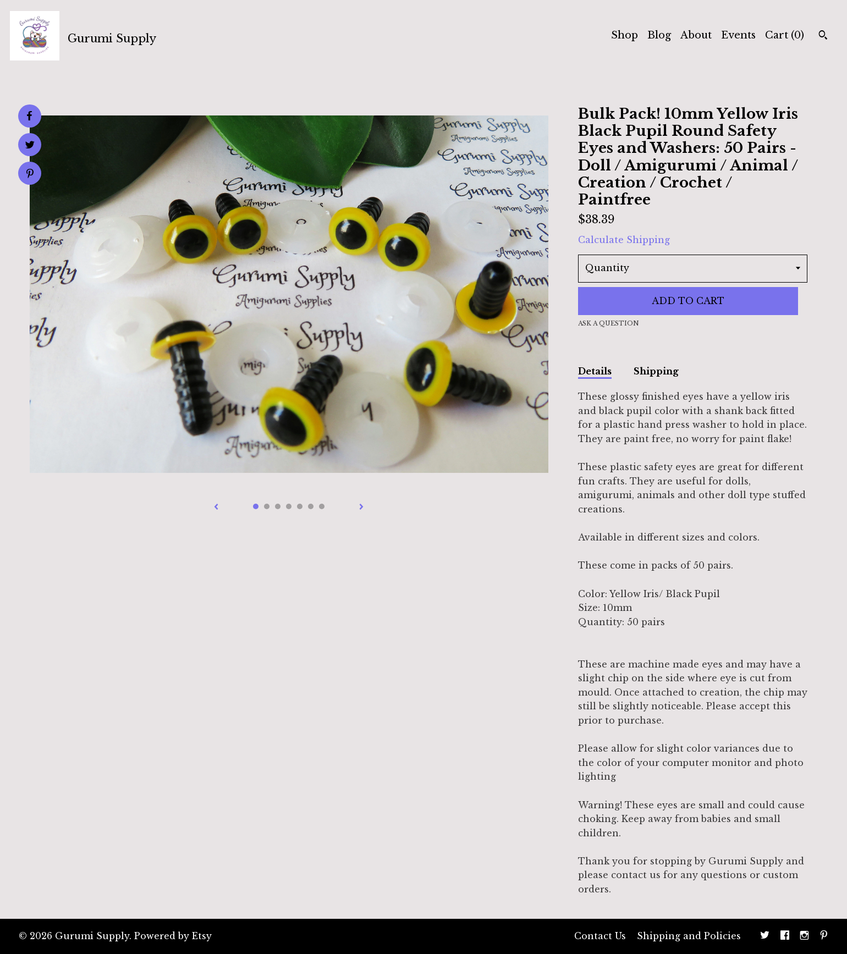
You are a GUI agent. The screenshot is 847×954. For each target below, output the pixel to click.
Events (738, 35)
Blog (659, 35)
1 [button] (255, 506)
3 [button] (277, 506)
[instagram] (804, 936)
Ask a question (608, 323)
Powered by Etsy (173, 935)
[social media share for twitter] (30, 146)
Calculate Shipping (624, 239)
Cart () (784, 35)
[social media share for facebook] (29, 116)
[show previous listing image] (216, 507)
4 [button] (289, 506)
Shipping (656, 371)
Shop (624, 35)
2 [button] (267, 506)
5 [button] (299, 506)
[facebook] (784, 936)
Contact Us (600, 935)
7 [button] (321, 506)
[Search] (823, 36)
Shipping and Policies (689, 935)
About (696, 35)
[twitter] (764, 936)
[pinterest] (824, 936)
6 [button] (311, 506)
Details (595, 371)
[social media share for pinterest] (30, 174)
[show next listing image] (361, 507)
